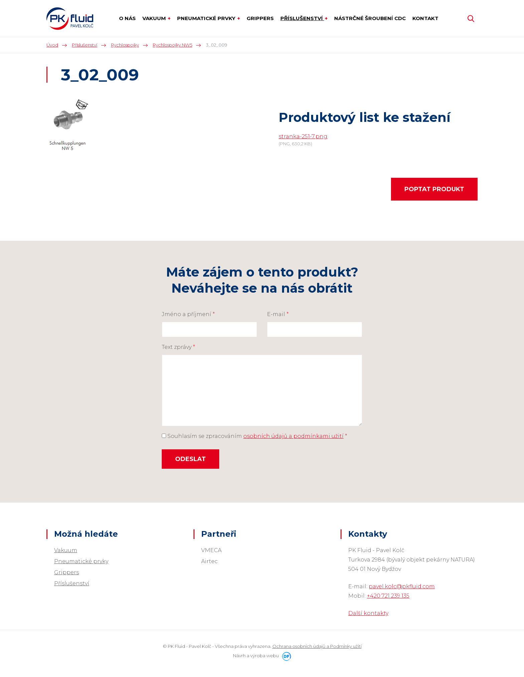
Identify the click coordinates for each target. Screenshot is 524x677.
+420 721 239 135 (388, 596)
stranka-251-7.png (303, 136)
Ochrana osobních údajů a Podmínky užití (317, 646)
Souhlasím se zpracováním (254, 436)
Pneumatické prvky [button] (207, 18)
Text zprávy (178, 347)
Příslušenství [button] (302, 18)
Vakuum (65, 550)
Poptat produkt (434, 189)
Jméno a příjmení (188, 314)
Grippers (66, 572)
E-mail (278, 314)
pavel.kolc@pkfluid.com (402, 586)
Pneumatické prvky (81, 561)
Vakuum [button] (154, 18)
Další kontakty (368, 613)
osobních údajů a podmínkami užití (293, 436)
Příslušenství (71, 583)
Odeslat (190, 459)
